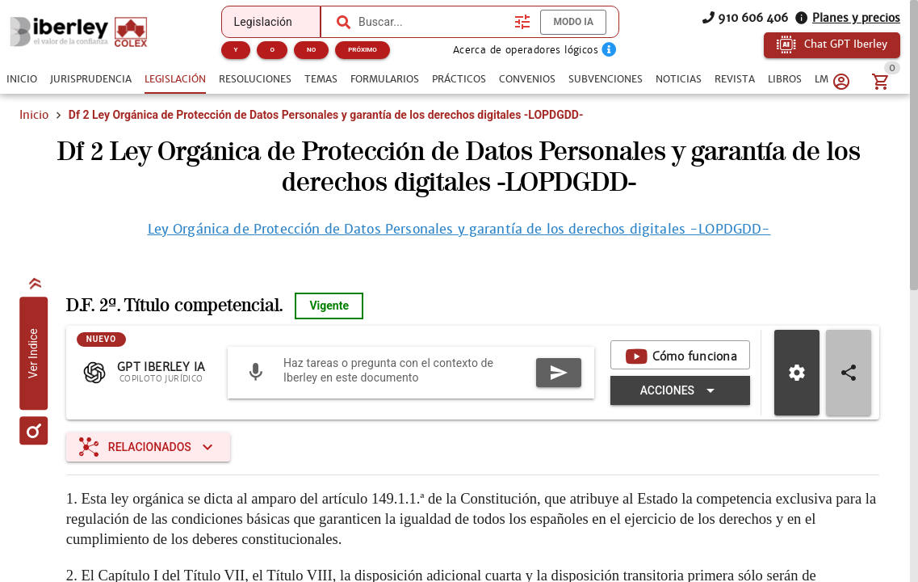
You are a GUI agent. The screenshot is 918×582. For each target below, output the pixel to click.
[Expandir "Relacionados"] (148, 447)
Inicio (33, 115)
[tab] (22, 79)
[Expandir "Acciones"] (680, 390)
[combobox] (432, 22)
